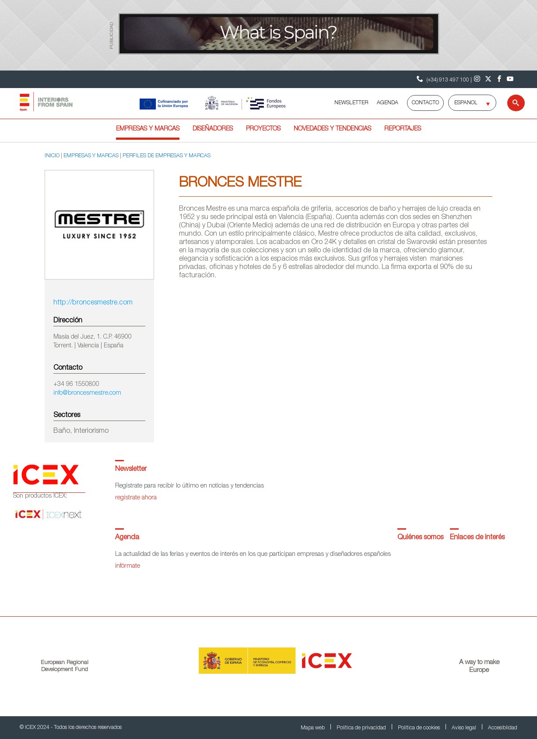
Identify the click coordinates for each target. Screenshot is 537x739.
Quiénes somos (420, 537)
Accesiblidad (502, 728)
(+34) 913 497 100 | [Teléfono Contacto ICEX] (443, 79)
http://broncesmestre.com (93, 303)
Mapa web (313, 728)
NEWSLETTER (351, 103)
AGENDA (387, 103)
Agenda (127, 537)
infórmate (127, 566)
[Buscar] (510, 103)
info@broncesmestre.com (87, 393)
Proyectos (263, 129)
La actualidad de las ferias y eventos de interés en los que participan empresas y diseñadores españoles (253, 555)
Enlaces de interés (477, 537)
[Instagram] (477, 79)
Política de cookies (419, 728)
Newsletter (131, 469)
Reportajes (402, 129)
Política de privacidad (362, 728)
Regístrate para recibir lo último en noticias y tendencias (189, 486)
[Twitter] (488, 79)
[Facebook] (499, 79)
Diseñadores (213, 129)
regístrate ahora (136, 498)
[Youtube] (510, 79)
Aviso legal (464, 728)
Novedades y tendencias (332, 129)
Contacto (425, 103)
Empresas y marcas (147, 129)
